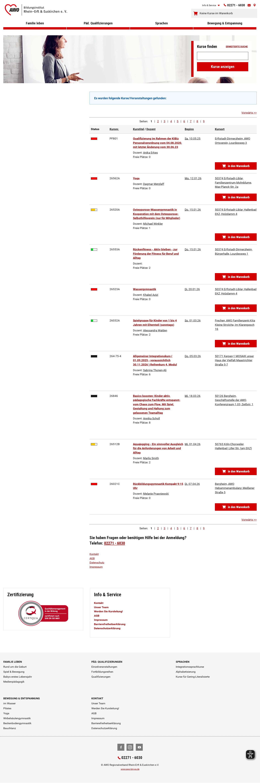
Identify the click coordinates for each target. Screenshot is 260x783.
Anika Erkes (150, 152)
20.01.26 (192, 289)
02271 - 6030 (231, 6)
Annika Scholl (151, 418)
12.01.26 (193, 178)
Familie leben (34, 28)
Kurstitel (138, 129)
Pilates (7, 708)
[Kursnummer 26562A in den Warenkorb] (236, 197)
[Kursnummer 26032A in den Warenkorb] (236, 343)
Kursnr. (114, 129)
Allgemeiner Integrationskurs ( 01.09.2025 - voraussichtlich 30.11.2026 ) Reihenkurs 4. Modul (155, 360)
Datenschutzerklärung (108, 628)
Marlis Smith (151, 458)
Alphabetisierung (185, 671)
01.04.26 (192, 444)
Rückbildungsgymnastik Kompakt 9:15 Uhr (158, 486)
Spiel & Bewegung (13, 671)
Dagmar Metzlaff (153, 184)
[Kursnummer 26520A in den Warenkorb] (236, 237)
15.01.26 (193, 209)
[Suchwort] (222, 56)
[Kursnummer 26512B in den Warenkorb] (236, 471)
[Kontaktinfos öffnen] (247, 6)
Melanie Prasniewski (156, 493)
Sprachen (161, 28)
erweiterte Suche (237, 47)
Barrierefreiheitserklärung (110, 624)
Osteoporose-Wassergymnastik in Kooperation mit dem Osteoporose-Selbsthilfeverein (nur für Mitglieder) (156, 214)
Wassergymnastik (144, 289)
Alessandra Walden (155, 330)
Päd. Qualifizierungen (98, 28)
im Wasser (9, 703)
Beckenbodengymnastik (17, 723)
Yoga (136, 178)
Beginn (189, 129)
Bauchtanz (9, 728)
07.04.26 (192, 484)
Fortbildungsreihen (102, 671)
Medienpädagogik (13, 681)
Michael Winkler (153, 223)
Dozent (151, 129)
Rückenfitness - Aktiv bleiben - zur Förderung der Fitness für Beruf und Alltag (156, 254)
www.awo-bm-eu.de (130, 769)
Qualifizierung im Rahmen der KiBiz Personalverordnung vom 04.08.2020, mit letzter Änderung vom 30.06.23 (157, 143)
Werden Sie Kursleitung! (109, 611)
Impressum (97, 566)
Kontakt (94, 554)
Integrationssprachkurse (190, 666)
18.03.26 (192, 396)
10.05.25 (192, 138)
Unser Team (101, 607)
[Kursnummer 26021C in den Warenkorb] (236, 507)
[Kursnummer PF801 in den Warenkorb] (236, 166)
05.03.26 (193, 356)
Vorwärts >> (249, 112)
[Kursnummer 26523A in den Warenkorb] (236, 308)
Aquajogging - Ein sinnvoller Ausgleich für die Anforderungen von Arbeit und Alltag (158, 448)
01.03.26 (193, 320)
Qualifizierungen (100, 676)
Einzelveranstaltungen (104, 666)
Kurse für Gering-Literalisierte (193, 676)
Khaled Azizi (150, 294)
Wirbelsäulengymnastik (17, 718)
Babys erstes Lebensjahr (17, 676)
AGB (92, 558)
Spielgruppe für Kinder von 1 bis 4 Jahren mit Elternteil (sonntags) (155, 322)
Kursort (220, 129)
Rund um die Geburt (15, 666)
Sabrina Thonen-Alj (154, 370)
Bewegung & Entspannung (225, 28)
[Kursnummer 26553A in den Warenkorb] (236, 277)
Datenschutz (97, 562)
